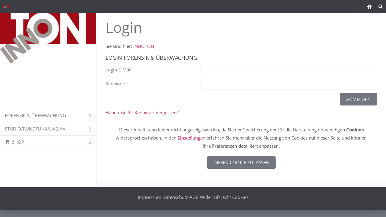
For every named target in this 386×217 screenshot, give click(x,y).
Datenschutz (175, 197)
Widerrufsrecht (215, 197)
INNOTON (143, 46)
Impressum (149, 197)
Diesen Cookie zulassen (241, 162)
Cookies (240, 197)
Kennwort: (116, 83)
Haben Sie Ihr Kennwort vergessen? (142, 112)
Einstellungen (191, 138)
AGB (194, 197)
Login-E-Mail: (119, 70)
